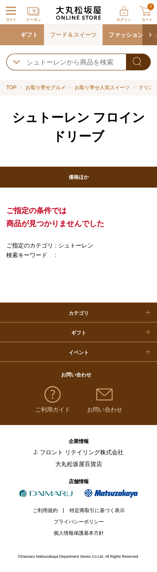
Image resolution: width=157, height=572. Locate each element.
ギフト (29, 34)
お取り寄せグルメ (46, 87)
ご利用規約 (45, 510)
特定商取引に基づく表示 (97, 510)
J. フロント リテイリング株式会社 (78, 452)
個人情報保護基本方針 (79, 533)
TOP (11, 87)
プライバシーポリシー (79, 522)
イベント (79, 353)
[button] (149, 34)
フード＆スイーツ (73, 34)
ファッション (126, 34)
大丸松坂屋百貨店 (78, 464)
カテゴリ (79, 313)
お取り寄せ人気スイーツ (102, 87)
